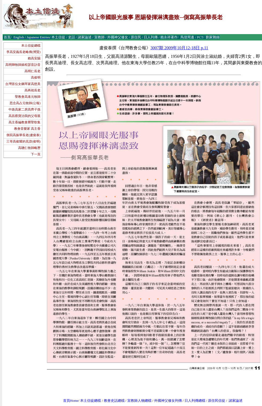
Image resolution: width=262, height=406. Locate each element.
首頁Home (71, 401)
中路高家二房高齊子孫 (24, 109)
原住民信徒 (216, 401)
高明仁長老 (32, 71)
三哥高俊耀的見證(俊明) (23, 141)
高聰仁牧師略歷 (29, 148)
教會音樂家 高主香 (27, 129)
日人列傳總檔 (195, 401)
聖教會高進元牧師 (27, 97)
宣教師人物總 (137, 401)
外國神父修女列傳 (168, 401)
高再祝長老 (32, 90)
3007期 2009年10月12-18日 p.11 (179, 48)
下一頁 (35, 154)
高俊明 (35, 77)
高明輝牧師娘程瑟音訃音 (22, 65)
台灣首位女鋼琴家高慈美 (22, 84)
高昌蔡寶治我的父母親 (24, 116)
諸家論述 (236, 401)
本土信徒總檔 (30, 45)
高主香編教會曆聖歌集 (24, 122)
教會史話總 (112, 401)
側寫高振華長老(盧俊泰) (23, 135)
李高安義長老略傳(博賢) (23, 52)
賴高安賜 (34, 58)
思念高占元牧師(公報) (25, 103)
